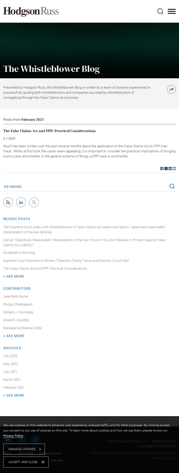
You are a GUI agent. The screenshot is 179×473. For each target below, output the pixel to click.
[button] (171, 93)
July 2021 (10, 372)
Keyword (13, 187)
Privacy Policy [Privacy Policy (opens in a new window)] (13, 436)
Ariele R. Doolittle (16, 320)
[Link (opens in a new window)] (162, 169)
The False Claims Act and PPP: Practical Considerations (49, 130)
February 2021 (14, 387)
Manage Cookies (21, 449)
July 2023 (10, 356)
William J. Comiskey (18, 312)
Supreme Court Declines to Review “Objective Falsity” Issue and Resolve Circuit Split (66, 261)
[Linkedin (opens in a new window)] (21, 206)
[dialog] (89, 444)
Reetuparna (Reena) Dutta (22, 328)
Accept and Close (23, 462)
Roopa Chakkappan (17, 304)
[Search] (160, 11)
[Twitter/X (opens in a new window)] (34, 206)
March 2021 (12, 380)
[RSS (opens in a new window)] (8, 206)
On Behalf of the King (19, 253)
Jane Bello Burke (15, 296)
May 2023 (10, 364)
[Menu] (172, 11)
